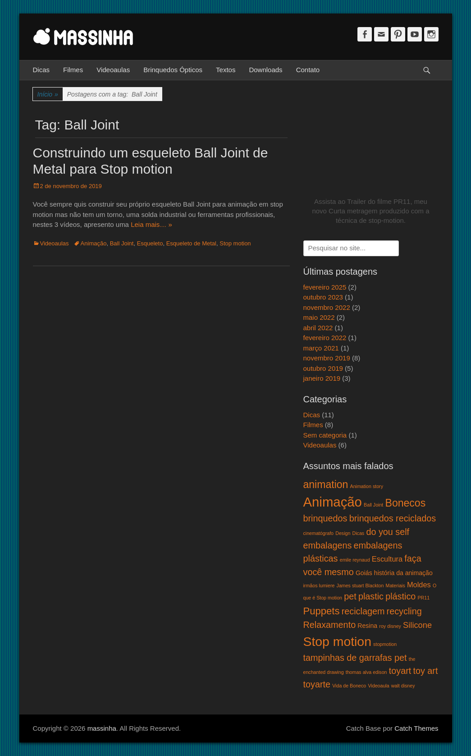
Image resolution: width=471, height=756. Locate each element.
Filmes (73, 70)
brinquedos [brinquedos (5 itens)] (325, 518)
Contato (308, 70)
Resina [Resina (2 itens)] (367, 625)
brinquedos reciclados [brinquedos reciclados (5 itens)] (392, 518)
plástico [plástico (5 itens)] (400, 596)
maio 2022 (319, 317)
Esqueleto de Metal (191, 243)
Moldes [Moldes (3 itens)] (419, 585)
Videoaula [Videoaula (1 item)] (378, 685)
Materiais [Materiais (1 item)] (395, 585)
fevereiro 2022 (325, 337)
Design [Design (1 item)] (342, 533)
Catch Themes (416, 728)
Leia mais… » (151, 224)
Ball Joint (122, 243)
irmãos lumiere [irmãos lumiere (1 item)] (319, 585)
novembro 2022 (326, 307)
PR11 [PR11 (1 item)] (423, 597)
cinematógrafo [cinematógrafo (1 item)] (318, 533)
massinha (101, 728)
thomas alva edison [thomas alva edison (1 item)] (366, 672)
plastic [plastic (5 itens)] (371, 596)
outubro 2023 (323, 297)
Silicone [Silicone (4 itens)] (417, 625)
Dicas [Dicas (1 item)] (358, 533)
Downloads (265, 70)
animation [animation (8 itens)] (325, 484)
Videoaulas (113, 70)
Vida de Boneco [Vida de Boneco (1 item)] (349, 685)
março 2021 (321, 348)
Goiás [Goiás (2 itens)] (364, 572)
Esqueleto (150, 243)
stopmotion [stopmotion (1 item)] (385, 644)
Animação (94, 243)
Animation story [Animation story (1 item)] (366, 486)
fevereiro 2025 (325, 287)
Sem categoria (325, 435)
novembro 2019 (326, 358)
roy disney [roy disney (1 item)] (390, 626)
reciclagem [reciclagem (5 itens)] (363, 611)
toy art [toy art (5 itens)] (425, 671)
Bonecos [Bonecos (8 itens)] (405, 503)
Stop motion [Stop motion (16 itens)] (337, 641)
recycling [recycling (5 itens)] (404, 611)
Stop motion (235, 243)
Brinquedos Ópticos (172, 70)
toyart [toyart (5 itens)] (400, 671)
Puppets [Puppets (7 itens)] (321, 611)
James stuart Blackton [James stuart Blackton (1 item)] (360, 585)
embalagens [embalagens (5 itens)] (327, 545)
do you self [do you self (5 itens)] (387, 532)
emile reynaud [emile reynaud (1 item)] (355, 559)
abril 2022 (318, 328)
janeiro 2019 (322, 378)
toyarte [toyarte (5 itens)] (317, 684)
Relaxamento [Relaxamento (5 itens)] (329, 625)
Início (47, 94)
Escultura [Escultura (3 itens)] (387, 559)
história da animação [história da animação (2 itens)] (403, 572)
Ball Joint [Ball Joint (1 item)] (373, 504)
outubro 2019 (323, 368)
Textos (225, 70)
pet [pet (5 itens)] (350, 596)
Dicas (41, 70)
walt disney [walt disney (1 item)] (403, 685)
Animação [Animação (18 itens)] (332, 501)
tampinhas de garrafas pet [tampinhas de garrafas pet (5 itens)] (355, 658)
